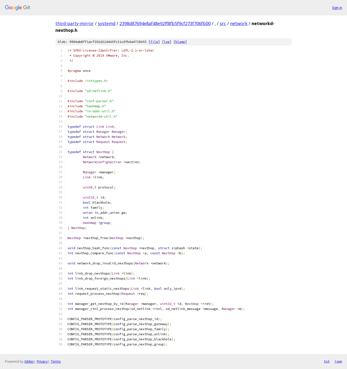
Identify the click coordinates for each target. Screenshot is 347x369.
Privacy (42, 361)
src (223, 23)
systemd (106, 23)
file (154, 42)
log (167, 42)
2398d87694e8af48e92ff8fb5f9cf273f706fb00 (165, 23)
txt (327, 361)
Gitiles (29, 361)
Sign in (337, 7)
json (338, 361)
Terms (56, 361)
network (238, 23)
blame (180, 42)
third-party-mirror (74, 23)
